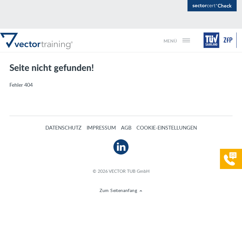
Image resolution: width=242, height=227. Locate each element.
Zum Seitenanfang (118, 190)
